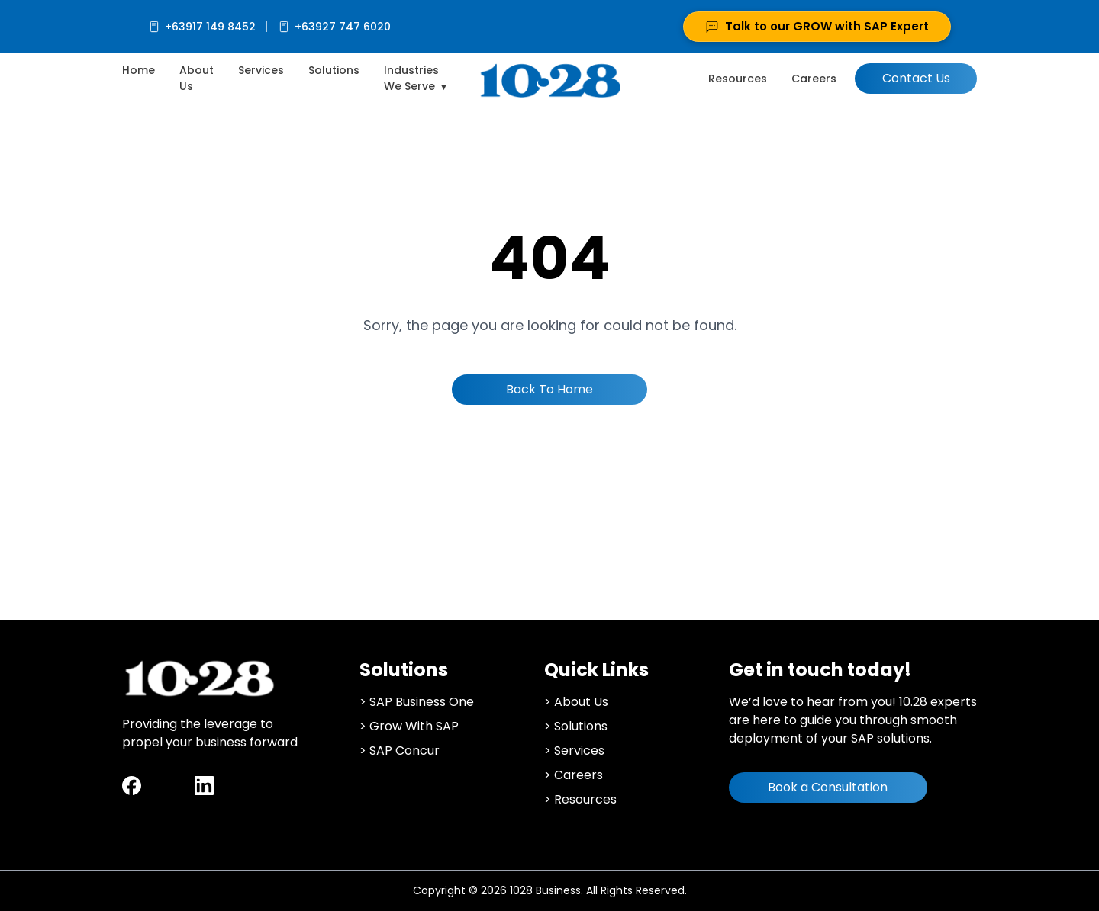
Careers (813, 78)
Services (261, 70)
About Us (581, 702)
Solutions (333, 70)
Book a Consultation (828, 787)
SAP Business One (421, 702)
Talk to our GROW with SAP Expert (817, 26)
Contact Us (916, 78)
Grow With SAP (414, 726)
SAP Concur (404, 750)
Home (138, 70)
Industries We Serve (411, 78)
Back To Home (549, 389)
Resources (737, 78)
